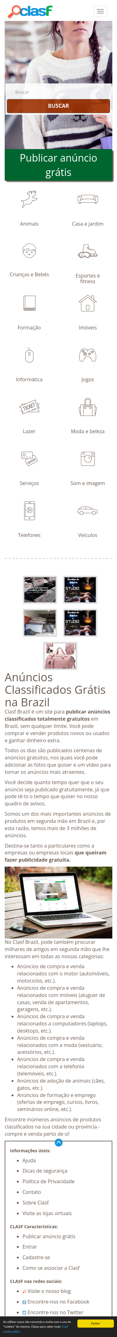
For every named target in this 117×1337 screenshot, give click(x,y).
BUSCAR (58, 105)
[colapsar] (100, 11)
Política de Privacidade (48, 1181)
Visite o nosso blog (46, 1291)
